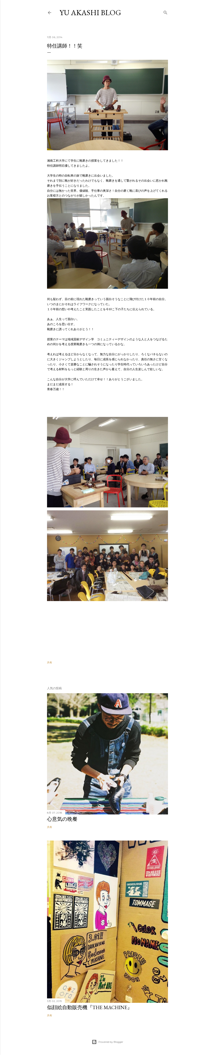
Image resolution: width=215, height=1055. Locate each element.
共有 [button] (49, 662)
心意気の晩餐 (62, 819)
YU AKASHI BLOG (90, 12)
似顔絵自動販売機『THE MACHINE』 (89, 1007)
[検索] (165, 12)
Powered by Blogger (107, 1041)
